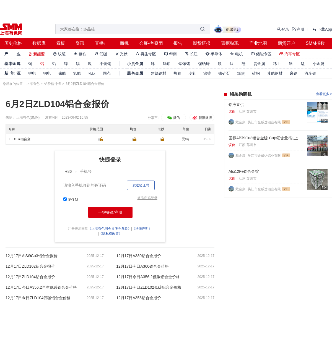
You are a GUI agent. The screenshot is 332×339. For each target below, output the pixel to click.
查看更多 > (324, 94)
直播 (99, 43)
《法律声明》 (142, 229)
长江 (191, 54)
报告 (177, 43)
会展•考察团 (151, 43)
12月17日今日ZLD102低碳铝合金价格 (148, 287)
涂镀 (207, 73)
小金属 (318, 63)
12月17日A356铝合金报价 (138, 298)
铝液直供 (236, 104)
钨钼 (166, 63)
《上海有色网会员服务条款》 (109, 229)
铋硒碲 (204, 63)
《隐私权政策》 (110, 234)
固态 (107, 73)
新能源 (36, 54)
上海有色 (33, 84)
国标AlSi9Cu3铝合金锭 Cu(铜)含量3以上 (263, 138)
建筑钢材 (158, 73)
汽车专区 (289, 54)
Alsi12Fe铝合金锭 (244, 171)
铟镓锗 (184, 63)
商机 (124, 43)
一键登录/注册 (110, 212)
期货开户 (286, 43)
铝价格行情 (52, 84)
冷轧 (192, 73)
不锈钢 (105, 63)
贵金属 (259, 63)
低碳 (100, 54)
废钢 (293, 73)
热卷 (177, 73)
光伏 (121, 54)
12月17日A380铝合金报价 (138, 256)
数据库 (39, 43)
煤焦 (241, 73)
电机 (236, 54)
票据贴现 (230, 43)
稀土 (277, 63)
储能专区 (261, 54)
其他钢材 (274, 73)
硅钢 (256, 73)
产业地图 (258, 43)
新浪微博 (202, 118)
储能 (62, 73)
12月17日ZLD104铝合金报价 (30, 277)
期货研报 (202, 43)
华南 (170, 54)
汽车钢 (310, 73)
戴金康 (240, 122)
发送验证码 (141, 185)
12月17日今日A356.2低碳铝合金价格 (148, 277)
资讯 (80, 43)
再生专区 (146, 54)
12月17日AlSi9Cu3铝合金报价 (32, 256)
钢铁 (80, 54)
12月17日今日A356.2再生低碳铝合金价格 (41, 287)
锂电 (32, 73)
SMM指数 (315, 43)
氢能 (77, 73)
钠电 (47, 73)
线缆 (59, 54)
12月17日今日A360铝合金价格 (142, 266)
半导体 (214, 54)
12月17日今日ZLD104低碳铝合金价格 (38, 298)
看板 (60, 43)
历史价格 (13, 43)
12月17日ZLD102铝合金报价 (30, 266)
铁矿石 (224, 73)
